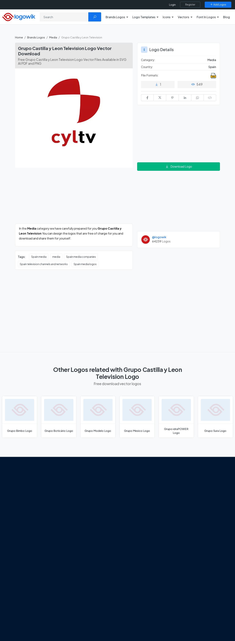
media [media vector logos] (56, 256)
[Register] (190, 5)
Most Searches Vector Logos (193, 530)
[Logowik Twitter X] (26, 521)
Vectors (180, 498)
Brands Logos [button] (115, 17)
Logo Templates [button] (143, 17)
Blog (226, 17)
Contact (23, 499)
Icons (178, 491)
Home (19, 37)
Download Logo (178, 166)
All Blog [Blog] (75, 536)
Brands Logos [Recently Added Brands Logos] (184, 478)
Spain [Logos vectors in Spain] (212, 67)
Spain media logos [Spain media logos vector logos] (85, 264)
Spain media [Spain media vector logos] (38, 256)
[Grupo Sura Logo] (215, 417)
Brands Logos (36, 37)
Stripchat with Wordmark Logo (142, 530)
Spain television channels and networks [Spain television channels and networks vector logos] (44, 264)
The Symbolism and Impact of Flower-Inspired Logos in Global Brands (90, 525)
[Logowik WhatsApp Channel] (18, 528)
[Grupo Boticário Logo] (58, 417)
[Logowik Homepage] (18, 16)
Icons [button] (166, 17)
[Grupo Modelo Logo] (98, 417)
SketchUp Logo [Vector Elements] (133, 498)
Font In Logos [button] (206, 17)
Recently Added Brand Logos (193, 511)
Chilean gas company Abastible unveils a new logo (90, 512)
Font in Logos (183, 504)
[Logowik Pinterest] (41, 521)
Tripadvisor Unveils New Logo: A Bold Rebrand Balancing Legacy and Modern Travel (90, 493)
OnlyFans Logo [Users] (132, 491)
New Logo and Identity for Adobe (91, 504)
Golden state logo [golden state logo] (134, 523)
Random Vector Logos (189, 536)
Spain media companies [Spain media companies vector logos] (81, 256)
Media (53, 37)
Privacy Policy (26, 505)
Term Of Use (26, 512)
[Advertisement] (74, 198)
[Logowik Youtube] (48, 521)
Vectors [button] (183, 17)
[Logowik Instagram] (33, 521)
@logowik (159, 237)
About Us (24, 492)
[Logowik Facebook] (18, 521)
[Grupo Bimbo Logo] (19, 417)
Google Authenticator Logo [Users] (140, 485)
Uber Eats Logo (132, 504)
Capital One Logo (134, 511)
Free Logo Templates (188, 485)
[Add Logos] (218, 5)
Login (172, 4)
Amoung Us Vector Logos (138, 478)
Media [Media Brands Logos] (211, 60)
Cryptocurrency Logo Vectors (194, 523)
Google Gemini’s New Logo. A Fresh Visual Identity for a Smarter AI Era (93, 480)
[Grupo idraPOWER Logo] (176, 417)
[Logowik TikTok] (56, 521)
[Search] (64, 17)
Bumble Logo (131, 517)
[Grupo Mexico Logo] (137, 417)
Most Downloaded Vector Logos (195, 517)
